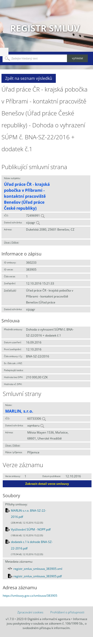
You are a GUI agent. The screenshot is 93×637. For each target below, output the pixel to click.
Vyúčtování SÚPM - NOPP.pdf (31, 529)
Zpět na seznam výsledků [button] (28, 78)
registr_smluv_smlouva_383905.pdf (37, 576)
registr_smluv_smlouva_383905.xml (37, 569)
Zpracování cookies (30, 612)
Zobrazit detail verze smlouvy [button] (47, 484)
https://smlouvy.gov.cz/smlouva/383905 (30, 595)
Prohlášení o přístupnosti (67, 612)
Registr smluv (45, 28)
